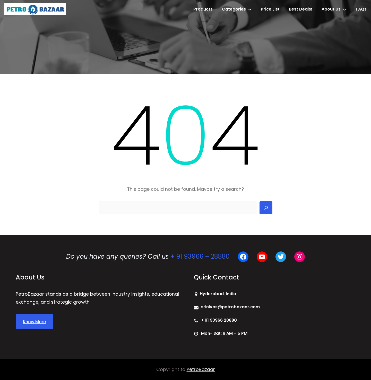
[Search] (266, 207)
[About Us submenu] (344, 9)
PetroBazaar (201, 369)
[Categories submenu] (250, 9)
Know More (34, 322)
